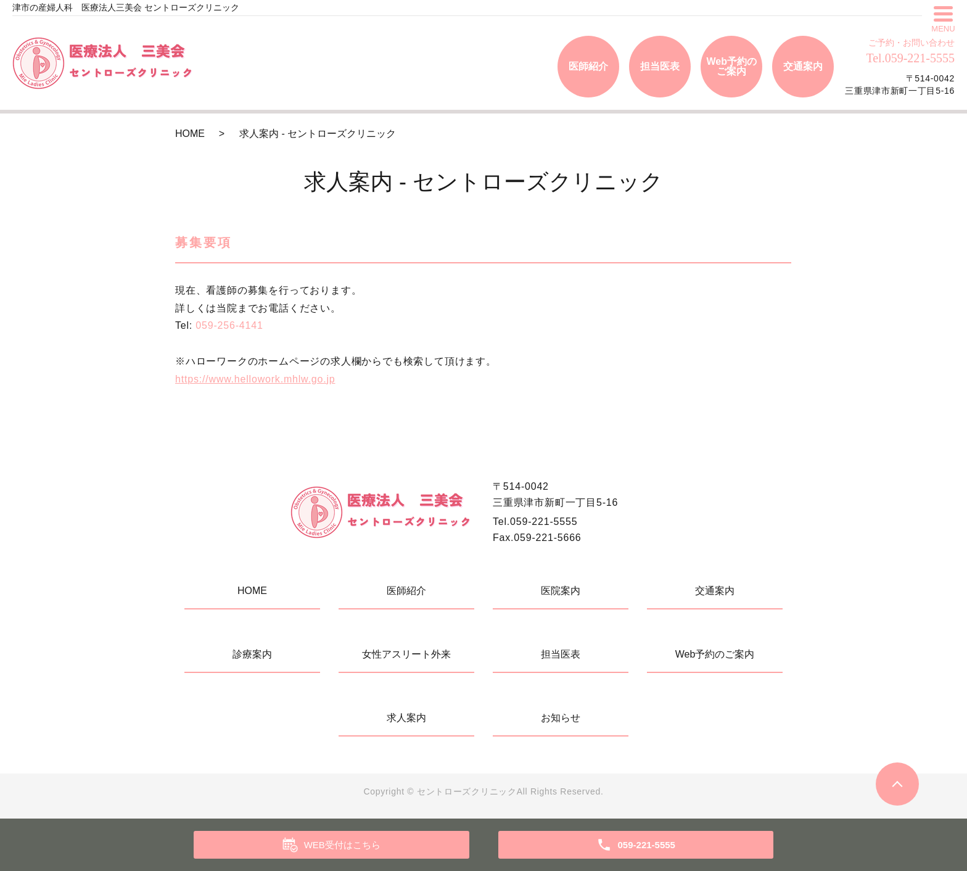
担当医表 (660, 66)
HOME (190, 133)
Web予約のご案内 (731, 66)
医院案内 (560, 590)
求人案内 (406, 717)
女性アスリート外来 (406, 654)
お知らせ (560, 717)
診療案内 (252, 654)
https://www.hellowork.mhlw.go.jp (255, 379)
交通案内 (803, 66)
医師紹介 (588, 66)
